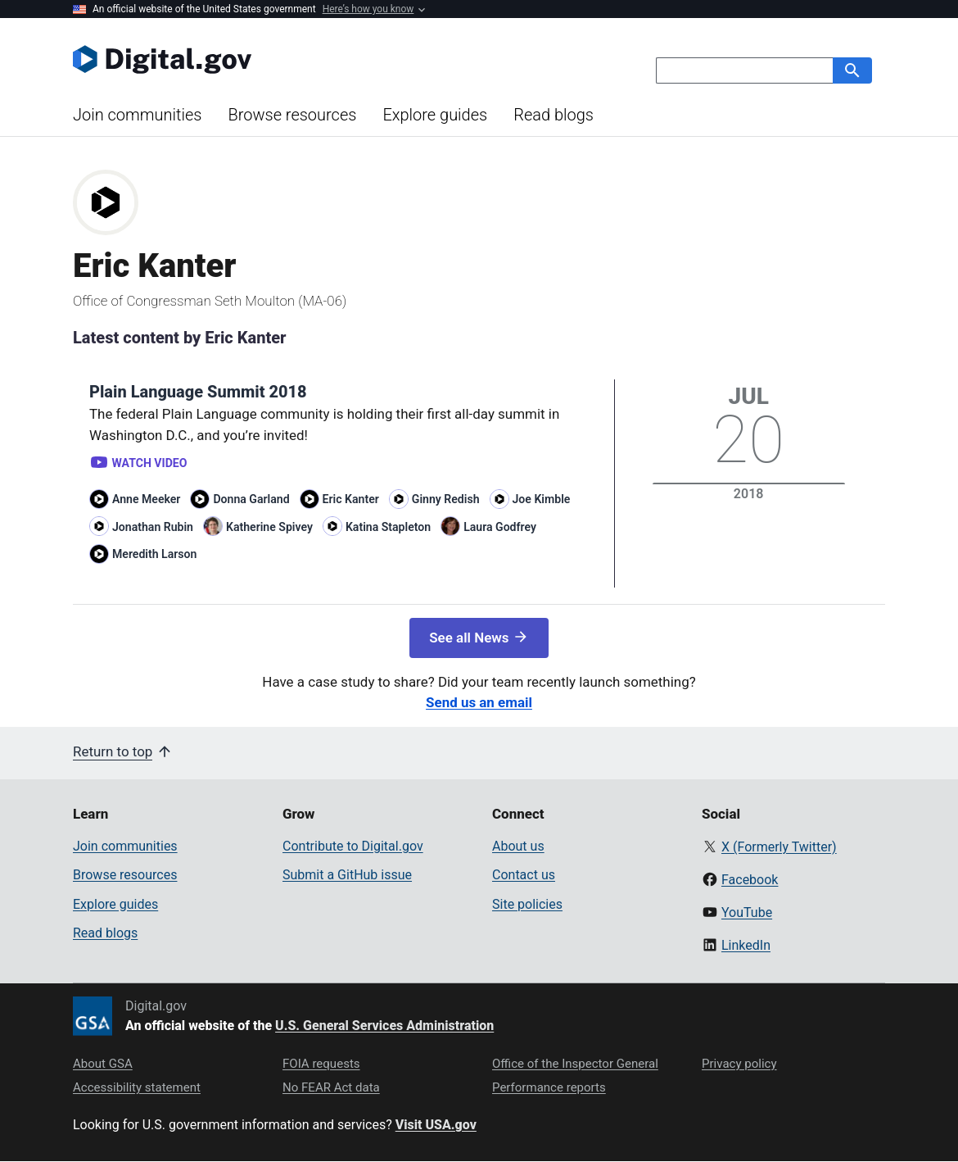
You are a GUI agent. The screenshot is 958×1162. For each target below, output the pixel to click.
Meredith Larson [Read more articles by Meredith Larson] (154, 554)
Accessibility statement (137, 1087)
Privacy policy (739, 1063)
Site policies (527, 904)
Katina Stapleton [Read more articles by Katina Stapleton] (388, 526)
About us (518, 846)
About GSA (103, 1063)
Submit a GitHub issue (347, 875)
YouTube (746, 912)
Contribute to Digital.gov (352, 846)
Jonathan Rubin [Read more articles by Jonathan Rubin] (152, 526)
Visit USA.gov (436, 1124)
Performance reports (549, 1087)
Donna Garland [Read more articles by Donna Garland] (251, 499)
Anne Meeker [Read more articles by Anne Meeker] (146, 499)
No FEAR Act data (331, 1087)
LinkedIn (745, 945)
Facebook (749, 879)
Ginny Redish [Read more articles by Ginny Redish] (446, 499)
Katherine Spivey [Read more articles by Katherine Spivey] (269, 526)
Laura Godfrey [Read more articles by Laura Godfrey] (499, 526)
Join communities (137, 115)
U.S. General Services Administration (384, 1025)
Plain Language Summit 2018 (198, 392)
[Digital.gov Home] (276, 59)
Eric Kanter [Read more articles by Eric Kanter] (351, 499)
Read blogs (553, 115)
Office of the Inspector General (575, 1063)
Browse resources (292, 115)
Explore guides (434, 115)
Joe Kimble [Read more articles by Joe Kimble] (542, 499)
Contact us (523, 875)
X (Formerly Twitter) (779, 847)
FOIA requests (321, 1063)
